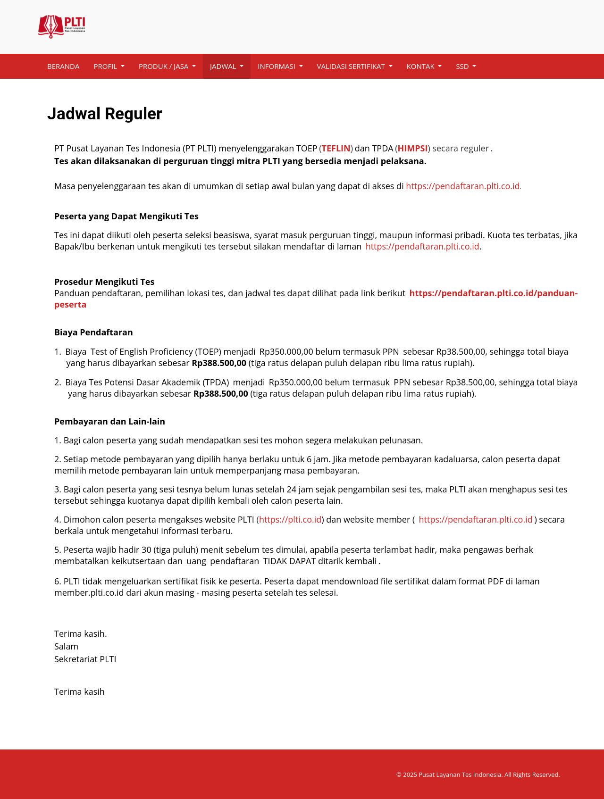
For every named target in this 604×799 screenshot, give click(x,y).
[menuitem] (63, 66)
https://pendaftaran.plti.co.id (463, 185)
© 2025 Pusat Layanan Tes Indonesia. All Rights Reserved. (478, 774)
